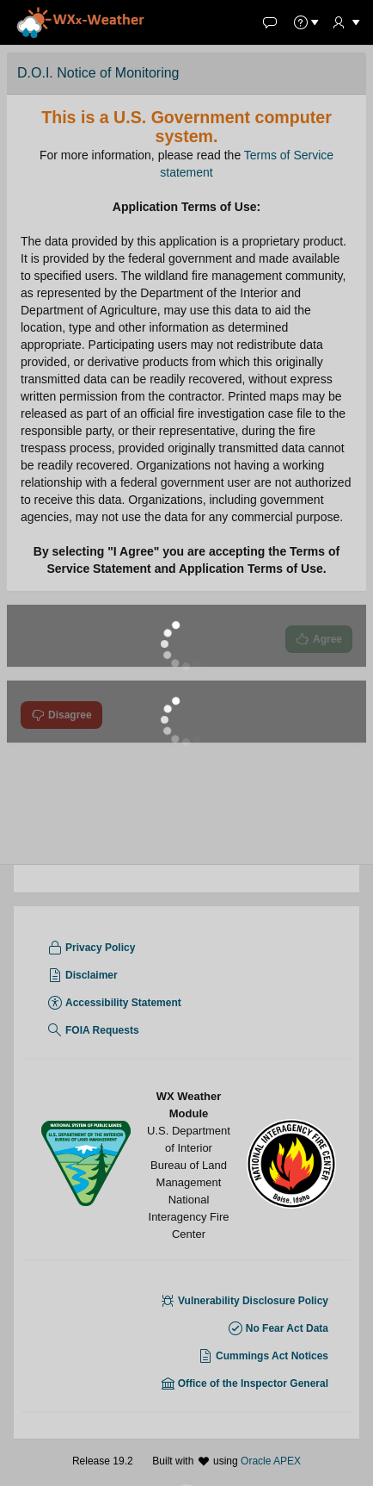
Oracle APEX (271, 1461)
